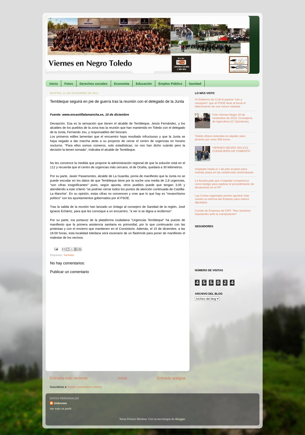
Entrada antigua (171, 378)
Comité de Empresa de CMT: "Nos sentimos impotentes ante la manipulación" (223, 212)
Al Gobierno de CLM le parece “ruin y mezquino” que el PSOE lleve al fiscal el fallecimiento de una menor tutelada (220, 103)
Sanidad (195, 83)
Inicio (54, 83)
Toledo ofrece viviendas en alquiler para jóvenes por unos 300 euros (220, 137)
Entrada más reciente (69, 378)
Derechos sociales (94, 83)
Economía (121, 83)
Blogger (180, 419)
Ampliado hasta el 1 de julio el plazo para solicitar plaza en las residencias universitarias (224, 170)
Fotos (68, 83)
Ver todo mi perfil (60, 408)
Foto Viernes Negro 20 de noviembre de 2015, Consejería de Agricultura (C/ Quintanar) (232, 118)
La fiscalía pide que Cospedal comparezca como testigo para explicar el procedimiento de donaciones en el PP (224, 184)
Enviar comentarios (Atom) (85, 386)
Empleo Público (170, 83)
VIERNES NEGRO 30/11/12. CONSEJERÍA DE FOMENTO (231, 149)
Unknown (60, 403)
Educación (144, 83)
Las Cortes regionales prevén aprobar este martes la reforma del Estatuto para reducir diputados (222, 199)
